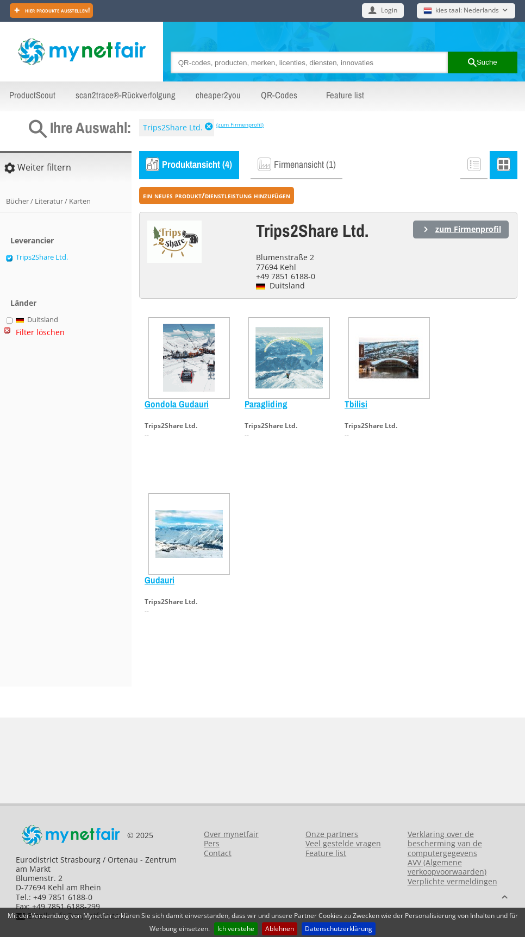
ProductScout (32, 95)
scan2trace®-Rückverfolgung (126, 95)
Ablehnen (279, 928)
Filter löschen (40, 332)
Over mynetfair (231, 834)
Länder (23, 303)
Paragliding (266, 404)
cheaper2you (218, 95)
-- (147, 435)
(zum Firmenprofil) (240, 124)
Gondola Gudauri (177, 404)
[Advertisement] (48, 517)
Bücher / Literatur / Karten (48, 201)
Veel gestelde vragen (343, 843)
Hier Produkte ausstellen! (56, 10)
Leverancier (32, 240)
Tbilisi (356, 404)
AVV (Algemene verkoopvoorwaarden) (447, 867)
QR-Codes (279, 95)
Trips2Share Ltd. (173, 127)
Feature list (345, 95)
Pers (212, 843)
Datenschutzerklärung (338, 928)
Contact (218, 853)
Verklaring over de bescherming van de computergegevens (445, 843)
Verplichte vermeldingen (452, 881)
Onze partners (331, 834)
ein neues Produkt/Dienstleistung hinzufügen (216, 195)
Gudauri (159, 580)
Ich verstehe (235, 928)
